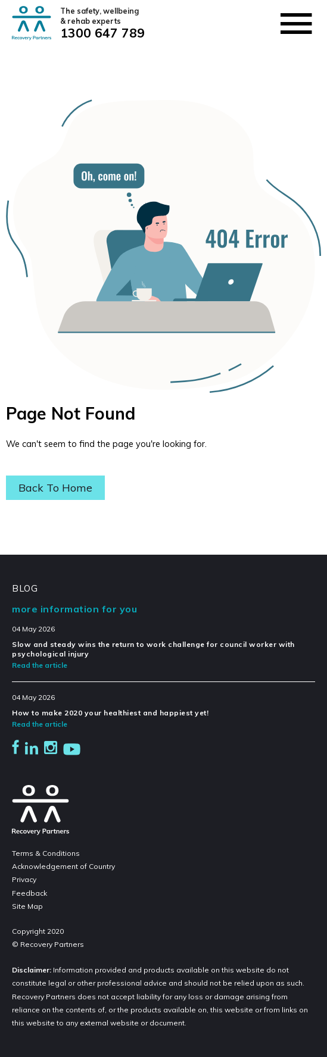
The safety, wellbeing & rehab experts (101, 16)
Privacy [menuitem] (24, 879)
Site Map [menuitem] (27, 906)
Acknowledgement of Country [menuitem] (63, 866)
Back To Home (55, 488)
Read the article (39, 665)
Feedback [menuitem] (29, 893)
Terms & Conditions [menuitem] (46, 853)
